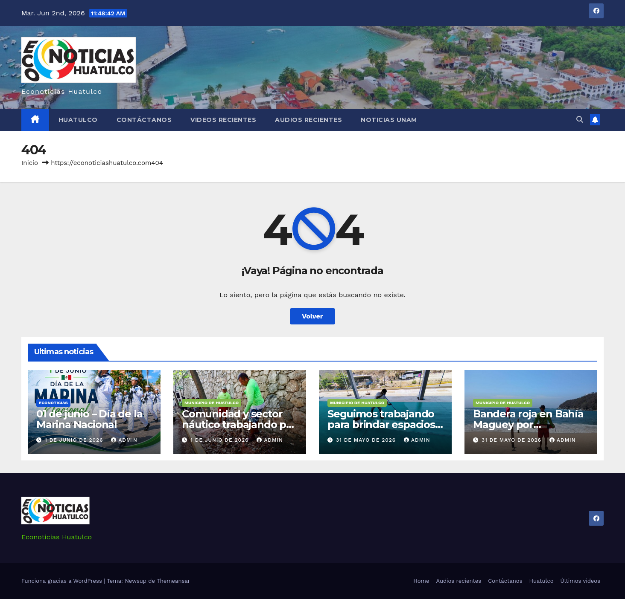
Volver (312, 316)
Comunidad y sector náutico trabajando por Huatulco (239, 424)
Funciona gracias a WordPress (62, 581)
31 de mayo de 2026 (367, 440)
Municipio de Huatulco (211, 402)
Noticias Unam (389, 120)
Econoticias (53, 402)
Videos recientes (223, 120)
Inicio (29, 163)
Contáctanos (144, 120)
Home (421, 581)
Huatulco (78, 120)
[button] (579, 120)
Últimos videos (580, 581)
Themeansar (173, 581)
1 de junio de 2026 (75, 440)
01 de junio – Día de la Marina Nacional (89, 419)
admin (124, 440)
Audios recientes (308, 120)
